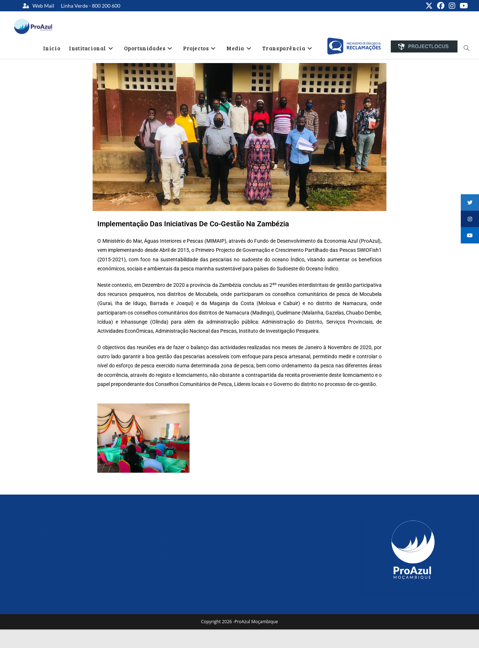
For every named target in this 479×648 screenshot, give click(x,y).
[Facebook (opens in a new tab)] (441, 5)
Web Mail (43, 6)
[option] (353, 46)
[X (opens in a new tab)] (429, 5)
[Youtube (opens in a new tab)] (462, 5)
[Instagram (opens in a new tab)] (452, 5)
